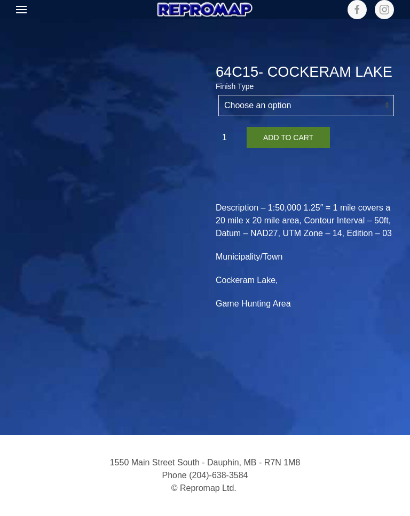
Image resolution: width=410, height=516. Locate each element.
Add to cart (288, 137)
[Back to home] (205, 10)
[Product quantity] (228, 137)
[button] (21, 9)
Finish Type (235, 86)
